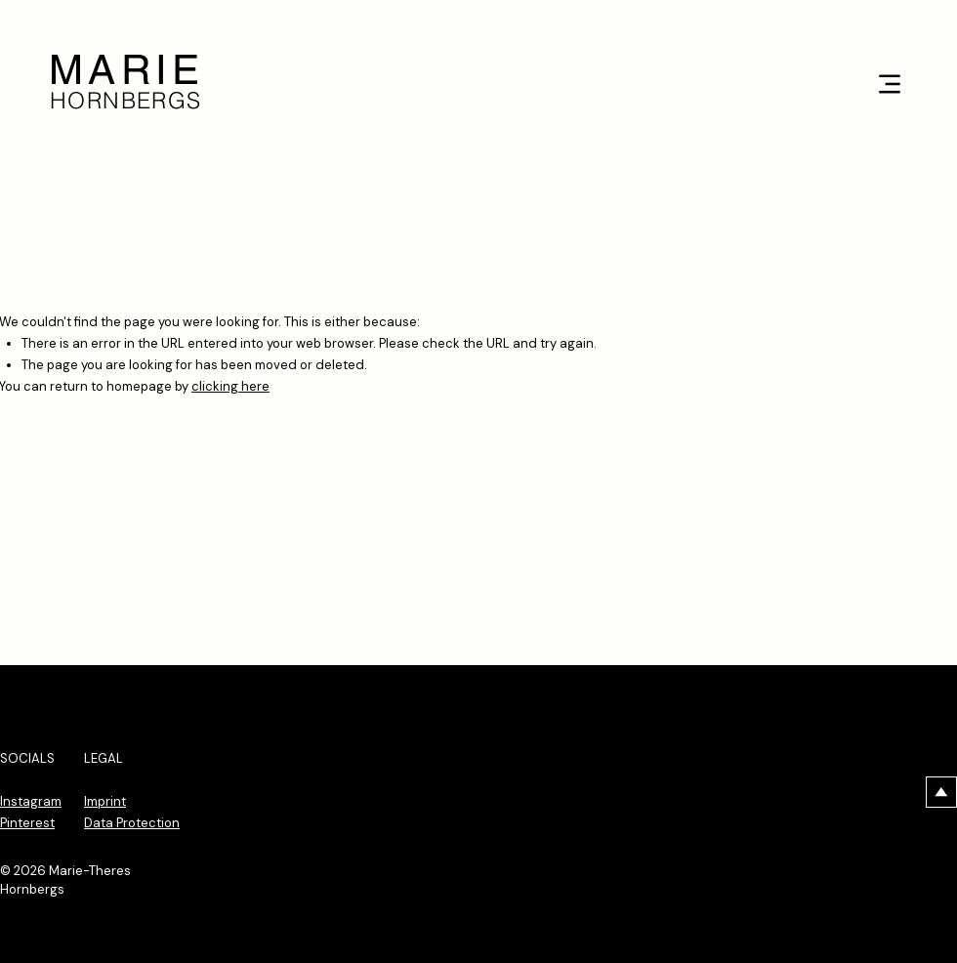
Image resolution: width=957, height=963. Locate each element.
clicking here (230, 386)
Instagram (31, 801)
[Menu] (889, 83)
